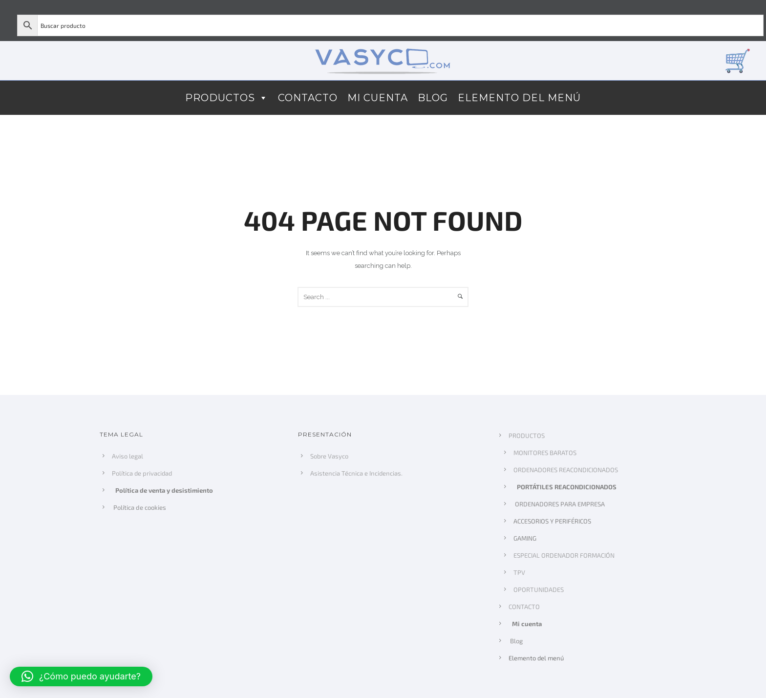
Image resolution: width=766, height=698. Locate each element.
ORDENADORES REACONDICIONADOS (565, 470)
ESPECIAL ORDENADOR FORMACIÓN (564, 555)
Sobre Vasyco (329, 456)
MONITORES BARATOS (544, 453)
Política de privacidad (142, 473)
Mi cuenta (377, 98)
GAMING (524, 538)
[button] (81, 676)
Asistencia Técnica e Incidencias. (356, 473)
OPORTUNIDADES (538, 589)
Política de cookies (138, 507)
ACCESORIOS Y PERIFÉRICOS (552, 521)
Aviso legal (127, 456)
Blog (433, 98)
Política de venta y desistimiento (165, 490)
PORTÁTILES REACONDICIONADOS (567, 487)
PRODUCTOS (226, 98)
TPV (519, 572)
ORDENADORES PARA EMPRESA (558, 504)
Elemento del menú (519, 98)
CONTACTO (308, 98)
